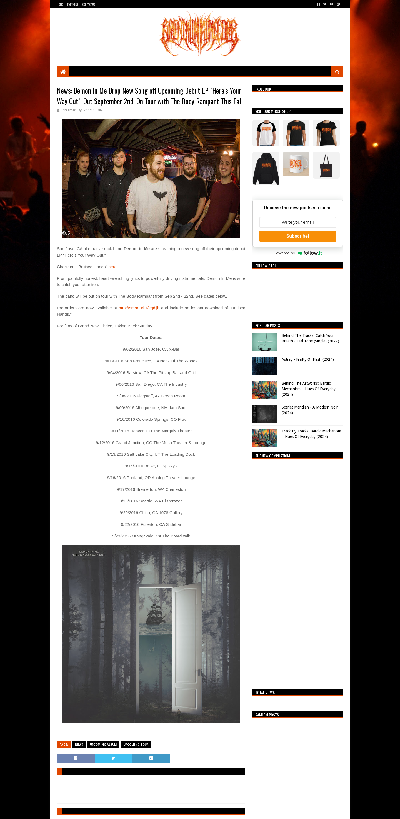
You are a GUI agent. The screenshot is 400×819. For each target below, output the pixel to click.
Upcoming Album (103, 744)
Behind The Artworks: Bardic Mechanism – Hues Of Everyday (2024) (309, 388)
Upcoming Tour (136, 744)
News (79, 744)
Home (60, 4)
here (112, 266)
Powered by (298, 253)
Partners (72, 4)
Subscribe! (297, 236)
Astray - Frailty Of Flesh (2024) (308, 359)
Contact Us (88, 4)
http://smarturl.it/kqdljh (139, 307)
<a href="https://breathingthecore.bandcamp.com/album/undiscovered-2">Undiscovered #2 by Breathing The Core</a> (297, 572)
